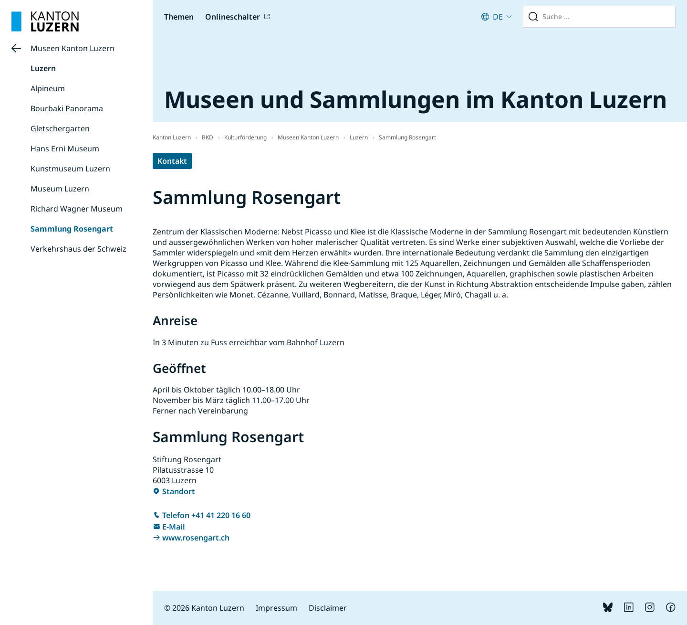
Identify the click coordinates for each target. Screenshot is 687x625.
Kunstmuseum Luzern (70, 168)
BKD (207, 137)
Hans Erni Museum (65, 148)
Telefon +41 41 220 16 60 (206, 515)
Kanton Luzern (172, 137)
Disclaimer (328, 608)
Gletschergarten (60, 128)
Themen (179, 16)
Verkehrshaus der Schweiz (78, 249)
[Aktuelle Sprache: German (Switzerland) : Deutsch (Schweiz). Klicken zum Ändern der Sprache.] (496, 16)
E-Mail (173, 526)
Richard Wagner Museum (77, 208)
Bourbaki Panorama (67, 108)
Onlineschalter (232, 16)
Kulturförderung (245, 137)
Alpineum (48, 88)
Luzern (43, 68)
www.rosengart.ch (195, 537)
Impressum (276, 608)
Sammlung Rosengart (72, 228)
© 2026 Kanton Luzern (204, 608)
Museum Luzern (60, 188)
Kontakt (172, 161)
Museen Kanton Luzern (72, 48)
